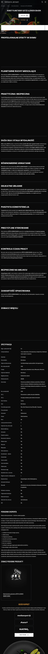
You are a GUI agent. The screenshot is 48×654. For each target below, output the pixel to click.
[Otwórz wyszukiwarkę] (42, 2)
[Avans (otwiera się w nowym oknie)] (24, 622)
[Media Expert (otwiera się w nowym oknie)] (24, 616)
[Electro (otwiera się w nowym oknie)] (24, 629)
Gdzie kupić (24, 15)
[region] (24, 582)
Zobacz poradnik (24, 635)
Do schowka (24, 20)
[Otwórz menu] (2, 2)
